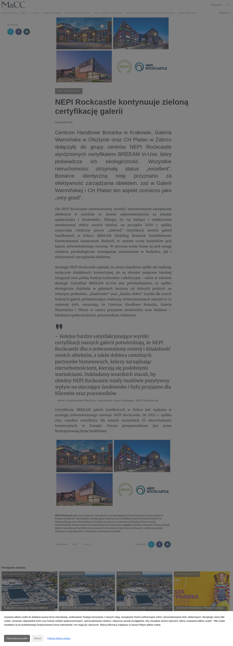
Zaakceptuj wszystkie (17, 638)
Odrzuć (37, 638)
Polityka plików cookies (58, 638)
